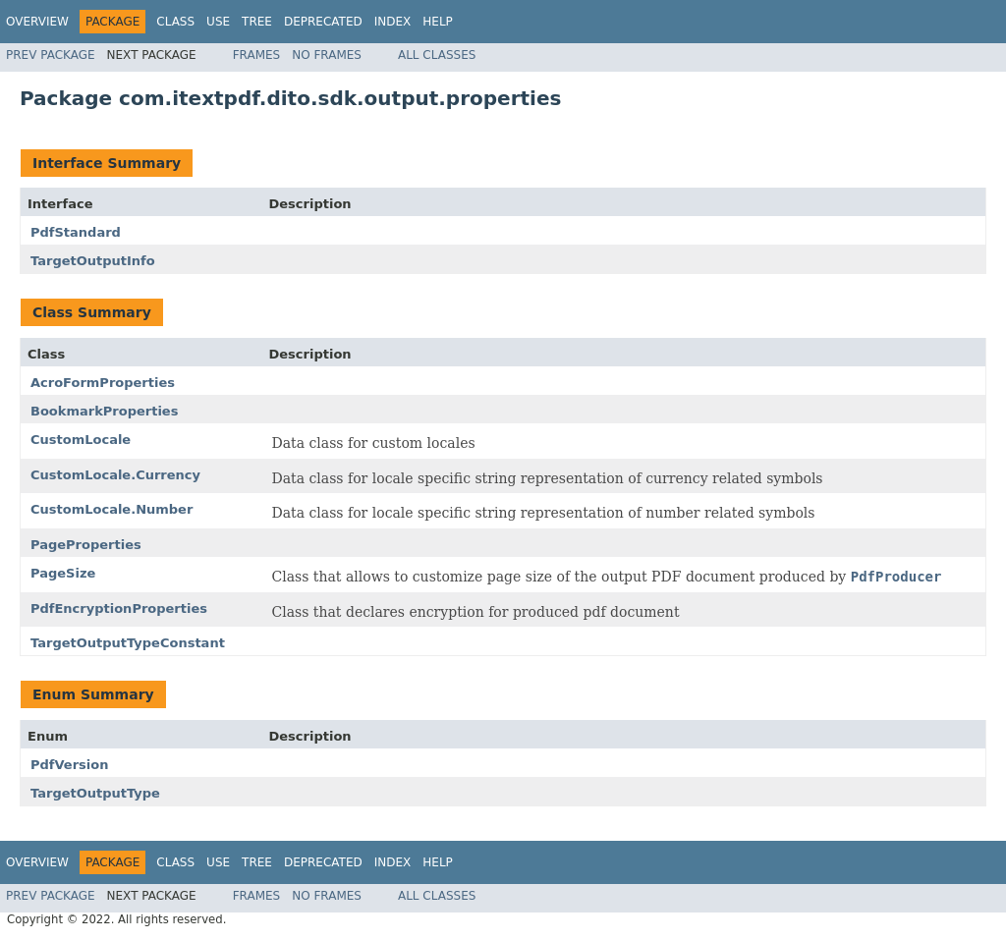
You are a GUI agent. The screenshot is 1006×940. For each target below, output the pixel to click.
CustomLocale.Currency (115, 475)
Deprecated (323, 21)
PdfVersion (69, 764)
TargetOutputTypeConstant (127, 643)
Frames (257, 55)
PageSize (62, 573)
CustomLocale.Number (111, 509)
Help (437, 21)
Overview (37, 21)
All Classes (436, 55)
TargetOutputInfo (92, 260)
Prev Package (50, 55)
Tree (257, 21)
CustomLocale (80, 439)
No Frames (327, 55)
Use (218, 21)
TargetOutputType (95, 793)
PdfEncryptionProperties (118, 608)
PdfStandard (75, 232)
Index (393, 21)
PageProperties (85, 544)
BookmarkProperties (104, 411)
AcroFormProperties (102, 382)
